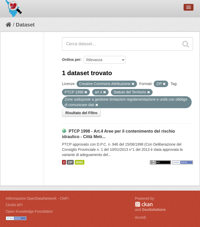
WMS (79, 162)
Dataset (25, 25)
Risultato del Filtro (81, 113)
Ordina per (71, 59)
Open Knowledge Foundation (29, 211)
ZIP (70, 162)
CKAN (144, 204)
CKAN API (14, 205)
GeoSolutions (154, 209)
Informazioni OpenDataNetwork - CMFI (37, 198)
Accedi (140, 217)
